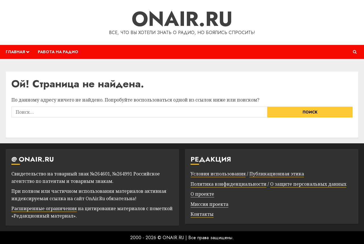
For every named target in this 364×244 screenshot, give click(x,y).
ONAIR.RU (182, 19)
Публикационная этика (276, 174)
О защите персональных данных (308, 184)
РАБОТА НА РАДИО (58, 52)
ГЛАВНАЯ (15, 52)
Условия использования (218, 174)
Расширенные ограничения (44, 208)
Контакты (202, 214)
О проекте (202, 194)
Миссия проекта (209, 204)
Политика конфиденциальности (228, 184)
